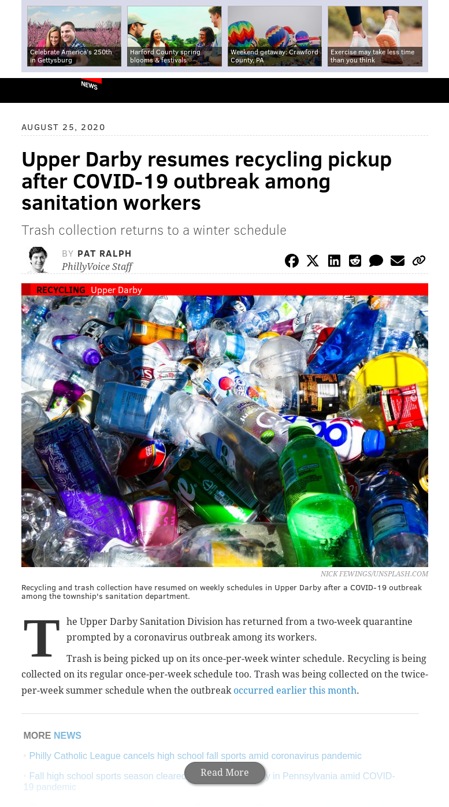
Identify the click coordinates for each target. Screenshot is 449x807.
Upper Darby (116, 289)
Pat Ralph (104, 253)
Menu (430, 90)
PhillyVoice (28, 90)
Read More (225, 772)
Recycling (61, 289)
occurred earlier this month (295, 690)
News (89, 85)
